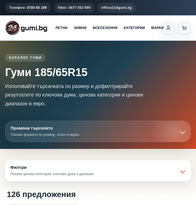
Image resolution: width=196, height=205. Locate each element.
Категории (134, 28)
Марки (157, 28)
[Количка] (184, 27)
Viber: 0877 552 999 (74, 8)
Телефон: (28, 8)
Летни (61, 28)
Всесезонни (105, 28)
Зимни (80, 28)
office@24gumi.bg (116, 8)
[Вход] (168, 27)
